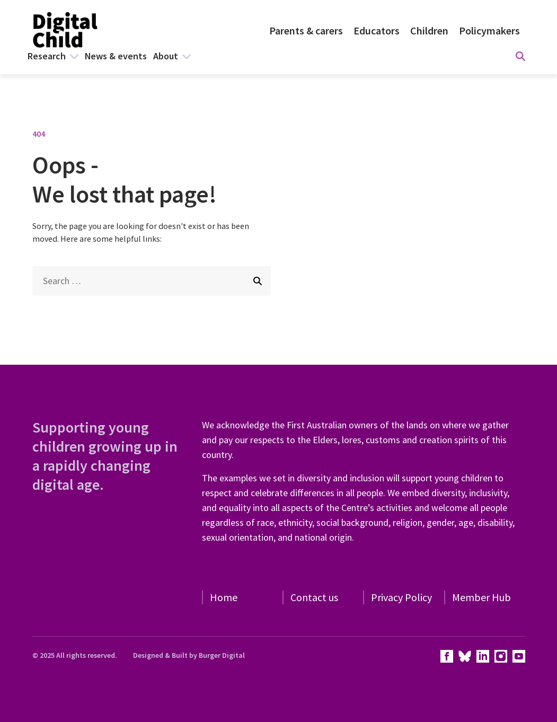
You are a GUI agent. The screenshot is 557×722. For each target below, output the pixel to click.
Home (223, 597)
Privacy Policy (401, 597)
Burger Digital (222, 655)
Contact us (314, 597)
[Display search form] (520, 56)
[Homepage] (66, 31)
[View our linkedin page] (482, 656)
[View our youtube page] (518, 656)
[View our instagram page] (500, 656)
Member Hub (481, 597)
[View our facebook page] (446, 656)
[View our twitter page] (464, 656)
